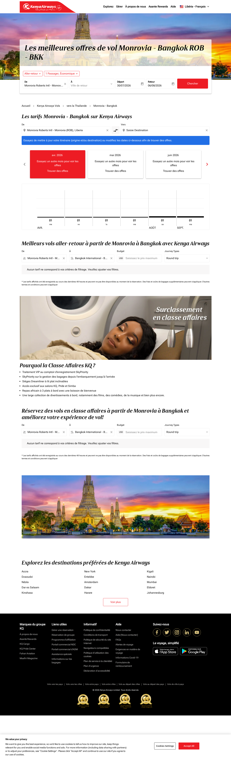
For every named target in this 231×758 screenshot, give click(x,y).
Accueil (26, 105)
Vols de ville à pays (175, 684)
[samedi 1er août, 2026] (162, 217)
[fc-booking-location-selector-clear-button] (65, 84)
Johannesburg (155, 592)
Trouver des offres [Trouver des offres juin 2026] (173, 171)
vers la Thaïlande (77, 105)
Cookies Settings (165, 745)
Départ (120, 81)
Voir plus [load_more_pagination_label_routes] (115, 602)
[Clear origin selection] (108, 130)
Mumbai (152, 582)
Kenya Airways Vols (48, 105)
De (25, 81)
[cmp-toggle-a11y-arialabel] (116, 130)
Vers (123, 124)
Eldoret (151, 587)
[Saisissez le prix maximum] (142, 258)
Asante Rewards (158, 6)
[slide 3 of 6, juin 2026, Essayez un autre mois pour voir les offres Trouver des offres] (173, 164)
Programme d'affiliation (64, 639)
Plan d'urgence (91, 666)
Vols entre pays (92, 684)
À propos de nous (135, 6)
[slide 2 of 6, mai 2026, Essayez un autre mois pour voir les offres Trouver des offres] (115, 164)
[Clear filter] (63, 258)
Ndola (25, 582)
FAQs (118, 639)
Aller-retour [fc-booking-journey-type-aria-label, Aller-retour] (31, 73)
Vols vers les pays (55, 684)
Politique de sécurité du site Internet (97, 641)
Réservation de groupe (63, 635)
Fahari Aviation (27, 653)
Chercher (192, 83)
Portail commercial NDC (64, 644)
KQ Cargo (25, 643)
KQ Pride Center (28, 648)
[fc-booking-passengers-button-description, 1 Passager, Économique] (60, 74)
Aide (173, 6)
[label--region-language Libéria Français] (195, 7)
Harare (88, 592)
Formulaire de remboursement (124, 664)
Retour (151, 81)
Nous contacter (123, 630)
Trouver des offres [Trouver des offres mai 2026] (115, 171)
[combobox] (43, 86)
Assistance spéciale (62, 654)
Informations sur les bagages (62, 661)
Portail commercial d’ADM (65, 649)
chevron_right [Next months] (207, 164)
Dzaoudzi (27, 576)
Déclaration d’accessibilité (97, 670)
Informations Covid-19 (127, 657)
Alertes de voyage (124, 644)
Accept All (189, 745)
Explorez (108, 6)
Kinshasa (27, 592)
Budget (120, 251)
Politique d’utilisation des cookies (96, 654)
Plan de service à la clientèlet (98, 661)
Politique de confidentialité (97, 630)
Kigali (150, 571)
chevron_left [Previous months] (24, 164)
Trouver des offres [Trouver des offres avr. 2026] (57, 171)
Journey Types (172, 251)
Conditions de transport (96, 635)
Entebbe (89, 576)
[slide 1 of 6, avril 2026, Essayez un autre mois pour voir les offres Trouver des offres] (57, 164)
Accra (25, 571)
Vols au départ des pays (153, 684)
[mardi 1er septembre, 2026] (190, 217)
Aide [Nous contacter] (127, 635)
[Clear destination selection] (207, 130)
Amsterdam (91, 582)
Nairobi (151, 576)
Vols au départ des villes (129, 684)
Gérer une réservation (62, 630)
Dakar (87, 587)
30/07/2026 (124, 85)
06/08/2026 (155, 85)
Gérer (119, 6)
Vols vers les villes (74, 684)
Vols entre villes (109, 684)
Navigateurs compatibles (96, 648)
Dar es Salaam (30, 587)
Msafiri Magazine (28, 658)
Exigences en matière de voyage (128, 651)
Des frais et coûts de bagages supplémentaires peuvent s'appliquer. (172, 282)
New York (89, 571)
